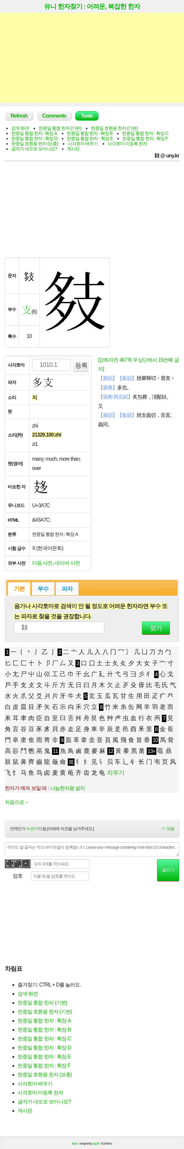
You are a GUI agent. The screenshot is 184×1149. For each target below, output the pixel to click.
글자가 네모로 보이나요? (34, 148)
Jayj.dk (95, 1143)
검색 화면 (20, 128)
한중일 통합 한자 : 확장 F (145, 138)
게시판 (73, 148)
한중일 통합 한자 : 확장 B (90, 133)
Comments (54, 116)
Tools (86, 116)
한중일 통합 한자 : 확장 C (145, 133)
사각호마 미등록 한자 (127, 143)
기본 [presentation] (19, 589)
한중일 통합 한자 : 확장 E (90, 138)
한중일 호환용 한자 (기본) (114, 128)
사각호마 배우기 (83, 143)
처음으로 (17, 802)
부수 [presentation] (43, 589)
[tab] (19, 589)
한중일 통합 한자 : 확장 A (34, 133)
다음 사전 (42, 563)
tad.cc (75, 1143)
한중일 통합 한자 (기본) (60, 128)
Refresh (19, 116)
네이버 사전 (67, 563)
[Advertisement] (92, 58)
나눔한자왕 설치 (67, 788)
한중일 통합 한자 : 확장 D (34, 138)
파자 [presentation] (67, 589)
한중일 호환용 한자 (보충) (34, 143)
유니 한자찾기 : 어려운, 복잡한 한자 (92, 6)
